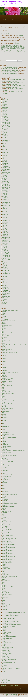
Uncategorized (5, 648)
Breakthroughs (5, 338)
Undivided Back (5, 650)
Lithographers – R (6, 479)
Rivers (3, 570)
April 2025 (4, 104)
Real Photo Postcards (7, 562)
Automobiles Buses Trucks (8, 320)
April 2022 (4, 151)
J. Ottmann (4, 456)
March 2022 (5, 152)
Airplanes (4, 311)
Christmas (4, 370)
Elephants (4, 399)
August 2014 (5, 279)
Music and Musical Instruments (9, 503)
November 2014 (6, 275)
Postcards (6, 51)
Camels (4, 354)
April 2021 (4, 161)
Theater (4, 627)
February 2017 (5, 234)
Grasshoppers (5, 432)
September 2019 (6, 190)
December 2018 (6, 201)
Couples (4, 375)
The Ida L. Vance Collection (8, 618)
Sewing (3, 579)
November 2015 (6, 256)
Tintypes (4, 630)
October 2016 (5, 240)
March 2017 (5, 232)
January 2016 (5, 253)
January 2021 (5, 166)
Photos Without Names (7, 529)
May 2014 (4, 284)
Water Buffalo (5, 660)
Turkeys (4, 644)
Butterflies (4, 348)
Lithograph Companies (7, 474)
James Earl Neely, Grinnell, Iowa (10, 68)
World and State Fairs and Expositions (11, 668)
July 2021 (4, 157)
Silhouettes (4, 585)
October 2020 (5, 170)
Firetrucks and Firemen (7, 408)
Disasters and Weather (7, 385)
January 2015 (5, 272)
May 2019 (4, 194)
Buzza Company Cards (7, 349)
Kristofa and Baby (6, 33)
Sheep (3, 582)
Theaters (4, 629)
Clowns (3, 373)
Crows (3, 382)
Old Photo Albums (6, 511)
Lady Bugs (4, 462)
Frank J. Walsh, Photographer (9, 71)
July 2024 (4, 111)
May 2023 (4, 132)
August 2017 (5, 225)
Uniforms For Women (7, 651)
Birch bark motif (5, 329)
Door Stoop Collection (7, 391)
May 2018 (4, 211)
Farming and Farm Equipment (9, 403)
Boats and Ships (6, 335)
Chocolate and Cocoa (7, 369)
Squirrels (4, 591)
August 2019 (5, 191)
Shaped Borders (6, 580)
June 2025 (4, 101)
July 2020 (4, 175)
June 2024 (4, 113)
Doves (3, 394)
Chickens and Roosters (7, 366)
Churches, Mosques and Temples (10, 372)
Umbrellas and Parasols (7, 647)
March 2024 (5, 117)
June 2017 (4, 228)
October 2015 (5, 258)
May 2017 (4, 229)
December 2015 (6, 255)
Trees (3, 641)
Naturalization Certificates (8, 506)
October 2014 (5, 276)
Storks (3, 598)
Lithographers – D (6, 476)
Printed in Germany (6, 541)
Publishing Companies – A (8, 544)
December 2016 (6, 237)
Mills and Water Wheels (7, 490)
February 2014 (5, 288)
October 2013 (5, 294)
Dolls (3, 388)
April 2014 (4, 285)
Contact (11, 16)
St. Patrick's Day (6, 592)
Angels (3, 314)
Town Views (5, 635)
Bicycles (4, 328)
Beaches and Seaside (7, 325)
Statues (4, 595)
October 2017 (5, 222)
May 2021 (4, 160)
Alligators (4, 313)
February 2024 (5, 119)
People (2, 51)
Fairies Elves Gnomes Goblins (9, 400)
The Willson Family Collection (9, 626)
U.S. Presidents (5, 645)
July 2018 (4, 208)
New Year (4, 508)
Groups (3, 435)
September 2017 (6, 223)
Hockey (4, 440)
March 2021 (5, 163)
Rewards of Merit (6, 568)
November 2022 (6, 140)
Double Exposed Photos (8, 393)
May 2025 (4, 102)
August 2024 (5, 110)
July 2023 (4, 129)
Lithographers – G (6, 478)
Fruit (3, 423)
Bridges (4, 341)
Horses (3, 443)
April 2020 (4, 179)
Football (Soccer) (6, 416)
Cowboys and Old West (7, 378)
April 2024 (4, 116)
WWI (3, 670)
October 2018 (5, 204)
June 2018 (4, 210)
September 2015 (6, 259)
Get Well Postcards (6, 428)
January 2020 (5, 184)
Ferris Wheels (5, 406)
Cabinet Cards (5, 351)
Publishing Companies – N (8, 556)
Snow (3, 588)
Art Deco (4, 317)
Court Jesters (5, 376)
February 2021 (5, 164)
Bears (3, 326)
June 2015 (4, 264)
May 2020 (4, 178)
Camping (4, 355)
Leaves (3, 468)
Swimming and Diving (7, 605)
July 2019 (4, 193)
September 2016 (6, 241)
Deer (3, 384)
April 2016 (4, 249)
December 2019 (6, 185)
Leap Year (4, 467)
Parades (4, 517)
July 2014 (4, 281)
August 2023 (5, 128)
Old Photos (4, 512)
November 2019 (6, 187)
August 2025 (5, 99)
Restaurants (5, 567)
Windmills (4, 665)
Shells (3, 583)
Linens (3, 471)
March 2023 (5, 136)
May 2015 (4, 265)
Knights (4, 458)
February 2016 (5, 252)
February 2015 (5, 270)
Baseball (4, 323)
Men (3, 485)
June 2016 (4, 246)
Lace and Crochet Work (19, 50)
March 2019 (5, 198)
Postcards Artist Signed (7, 535)
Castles (4, 361)
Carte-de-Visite (5, 360)
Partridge (4, 520)
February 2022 (5, 154)
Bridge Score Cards (6, 340)
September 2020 (6, 172)
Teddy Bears (5, 606)
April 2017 (4, 231)
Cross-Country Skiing (7, 381)
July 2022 (4, 146)
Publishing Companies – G (8, 547)
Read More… (18, 43)
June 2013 (4, 300)
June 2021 (4, 158)
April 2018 (4, 213)
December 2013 (6, 291)
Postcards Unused (6, 536)
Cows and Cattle (6, 379)
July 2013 (4, 299)
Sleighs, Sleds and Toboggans (9, 586)
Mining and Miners (6, 493)
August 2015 (5, 261)
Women (10, 52)
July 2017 (4, 226)
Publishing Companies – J (8, 550)
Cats (3, 363)
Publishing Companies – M (8, 555)
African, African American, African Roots (11, 310)
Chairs (3, 364)
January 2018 (5, 217)
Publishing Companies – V (8, 559)
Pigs (3, 530)
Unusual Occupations (7, 654)
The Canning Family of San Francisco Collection (13, 612)
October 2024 (5, 107)
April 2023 (4, 134)
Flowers (4, 414)
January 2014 (5, 290)
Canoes (4, 358)
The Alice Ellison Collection (8, 611)
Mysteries (4, 505)
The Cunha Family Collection (9, 614)
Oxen (3, 515)
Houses (11, 50)
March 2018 (5, 214)
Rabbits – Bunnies (6, 561)
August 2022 (5, 145)
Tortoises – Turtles (6, 632)
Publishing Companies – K (8, 552)
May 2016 (4, 247)
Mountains (4, 500)
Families (4, 402)
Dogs (3, 387)
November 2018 (6, 202)
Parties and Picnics (6, 518)
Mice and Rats (5, 487)
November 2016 (6, 238)
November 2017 (6, 220)
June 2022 (4, 148)
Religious (4, 565)
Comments (6, 680)
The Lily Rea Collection (7, 623)
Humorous (4, 449)
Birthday (4, 334)
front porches (6, 45)
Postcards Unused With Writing (15, 51)
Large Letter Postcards (7, 465)
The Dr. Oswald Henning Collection (10, 615)
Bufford (3, 343)
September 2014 (6, 278)
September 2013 (6, 296)
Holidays (4, 441)
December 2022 (6, 139)
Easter (3, 397)
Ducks (3, 396)
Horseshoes (5, 444)
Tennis (3, 608)
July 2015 (4, 263)
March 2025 (5, 105)
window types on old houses (7, 48)
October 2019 (5, 188)
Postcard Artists (5, 532)
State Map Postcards (7, 594)
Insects (3, 453)
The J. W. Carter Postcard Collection (10, 620)
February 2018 (5, 216)
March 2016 (5, 250)
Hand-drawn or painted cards (9, 437)
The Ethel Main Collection (8, 617)
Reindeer (4, 564)
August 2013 (5, 297)
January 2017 (5, 235)
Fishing (3, 412)
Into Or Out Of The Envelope (9, 455)
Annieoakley (20, 35)
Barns (3, 322)
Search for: (2, 60)
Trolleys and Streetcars (7, 642)
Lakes (3, 464)
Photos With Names (6, 527)
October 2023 (5, 125)
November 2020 (6, 169)
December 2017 (6, 219)
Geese (3, 425)
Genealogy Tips (5, 426)
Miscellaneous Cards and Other (9, 494)
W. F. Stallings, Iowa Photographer (10, 67)
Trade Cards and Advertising (9, 636)
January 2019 (5, 199)
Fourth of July (5, 420)
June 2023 (4, 131)
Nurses (3, 509)
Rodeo (3, 571)
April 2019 (4, 196)
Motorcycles (5, 499)
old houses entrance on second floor (17, 47)
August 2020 (5, 173)
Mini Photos (5, 491)
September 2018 (6, 205)
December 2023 (6, 122)
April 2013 (4, 303)
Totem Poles (5, 633)
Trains (3, 639)
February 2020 (5, 182)
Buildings (4, 346)
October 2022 (5, 142)
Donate (16, 16)
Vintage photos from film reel (9, 659)
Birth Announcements (7, 332)
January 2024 (5, 120)
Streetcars (4, 601)
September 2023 (6, 126)
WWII (3, 671)
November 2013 (6, 293)
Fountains (4, 417)
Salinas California (6, 574)
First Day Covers (6, 410)
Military (3, 488)
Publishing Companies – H (8, 549)
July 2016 (4, 244)
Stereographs (5, 597)
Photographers (5, 526)
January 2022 (5, 155)
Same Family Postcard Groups (9, 576)
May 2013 (4, 302)
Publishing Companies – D (8, 546)
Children (7, 50)
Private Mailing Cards (7, 543)
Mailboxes (4, 482)
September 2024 (6, 108)
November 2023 (6, 123)
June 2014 (4, 282)
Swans (3, 603)
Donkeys (4, 390)
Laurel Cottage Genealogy (11, 694)
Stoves (3, 600)
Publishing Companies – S (8, 558)
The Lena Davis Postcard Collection (10, 621)
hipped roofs (12, 45)
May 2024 (4, 114)
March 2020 (5, 181)
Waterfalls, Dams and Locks (8, 662)
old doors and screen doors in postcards (13, 46)
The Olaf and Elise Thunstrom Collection (11, 624)
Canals (3, 357)
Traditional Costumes (7, 638)
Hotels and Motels (6, 446)
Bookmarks (4, 337)
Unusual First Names (7, 653)
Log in (3, 677)
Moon (3, 497)
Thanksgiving (5, 609)
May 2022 (4, 149)
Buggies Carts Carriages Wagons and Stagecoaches (14, 344)
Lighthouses (5, 470)
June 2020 (4, 176)
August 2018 (5, 207)
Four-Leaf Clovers (6, 419)
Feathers (4, 405)
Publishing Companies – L (8, 553)
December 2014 (6, 273)
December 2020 (6, 167)
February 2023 (5, 137)
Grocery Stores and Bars (8, 434)
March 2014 (5, 287)
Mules (3, 502)
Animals (4, 316)
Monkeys (4, 496)
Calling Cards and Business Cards (10, 352)
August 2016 (5, 243)
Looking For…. (20, 19)
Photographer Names (7, 524)
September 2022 (6, 143)
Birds (3, 331)
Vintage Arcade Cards (7, 657)
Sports (3, 589)
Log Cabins (4, 481)
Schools (4, 577)
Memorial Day (5, 484)
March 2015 (5, 269)
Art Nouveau (5, 319)
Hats (3, 438)
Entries (5, 679)
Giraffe (3, 429)
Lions (3, 473)
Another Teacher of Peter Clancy (10, 73)
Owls (3, 514)
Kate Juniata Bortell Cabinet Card (10, 70)
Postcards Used (6, 539)
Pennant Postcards (6, 521)
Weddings (4, 663)
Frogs (3, 422)
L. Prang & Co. (5, 459)
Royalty (4, 573)
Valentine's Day (5, 656)
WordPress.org (5, 682)
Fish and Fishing (6, 411)
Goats (3, 431)
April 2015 (4, 267)
